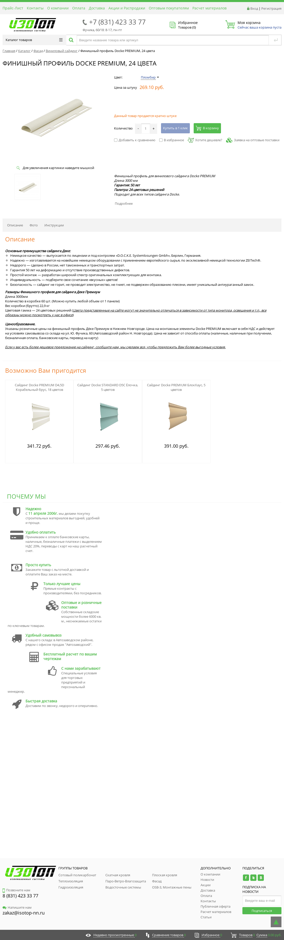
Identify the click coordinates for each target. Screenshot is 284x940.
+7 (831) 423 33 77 (117, 22)
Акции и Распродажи (126, 8)
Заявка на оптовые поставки (256, 140)
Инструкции (54, 225)
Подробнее (124, 203)
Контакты (35, 8)
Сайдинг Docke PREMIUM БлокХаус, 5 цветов (176, 387)
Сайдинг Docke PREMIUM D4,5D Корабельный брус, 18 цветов (39, 387)
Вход (254, 8)
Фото (34, 225)
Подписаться (262, 910)
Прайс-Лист (13, 8)
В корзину (207, 128)
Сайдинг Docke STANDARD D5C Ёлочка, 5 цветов (107, 387)
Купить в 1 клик (175, 128)
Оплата (78, 8)
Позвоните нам (16, 890)
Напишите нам (17, 907)
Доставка (97, 8)
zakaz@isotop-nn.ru (24, 913)
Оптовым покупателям (169, 8)
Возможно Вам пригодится (45, 370)
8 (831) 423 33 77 (20, 896)
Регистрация (271, 8)
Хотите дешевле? (205, 140)
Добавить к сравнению (134, 140)
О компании (58, 8)
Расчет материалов (209, 8)
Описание (15, 225)
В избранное (171, 140)
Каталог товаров (34, 39)
